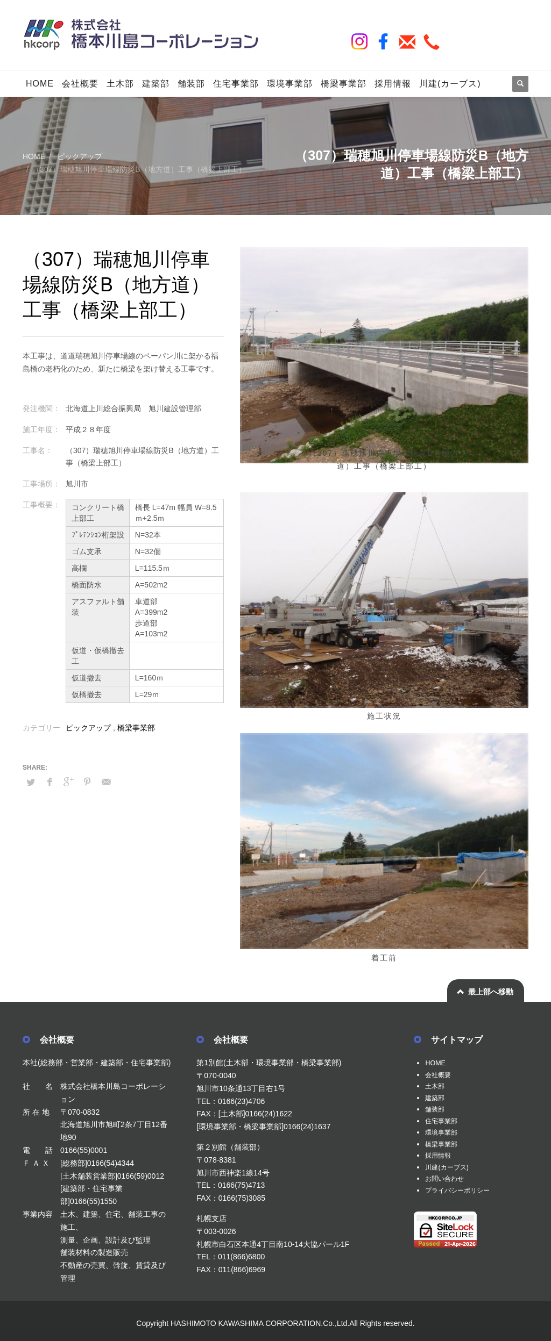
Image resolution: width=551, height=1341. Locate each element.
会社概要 (440, 1074)
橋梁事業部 (136, 727)
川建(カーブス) (450, 1167)
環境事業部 (444, 1132)
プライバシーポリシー (462, 1190)
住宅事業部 (444, 1120)
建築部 (436, 1097)
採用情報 (440, 1155)
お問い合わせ (447, 1178)
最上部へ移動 (490, 991)
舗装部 (436, 1109)
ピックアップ (88, 727)
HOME (436, 1062)
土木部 (436, 1085)
